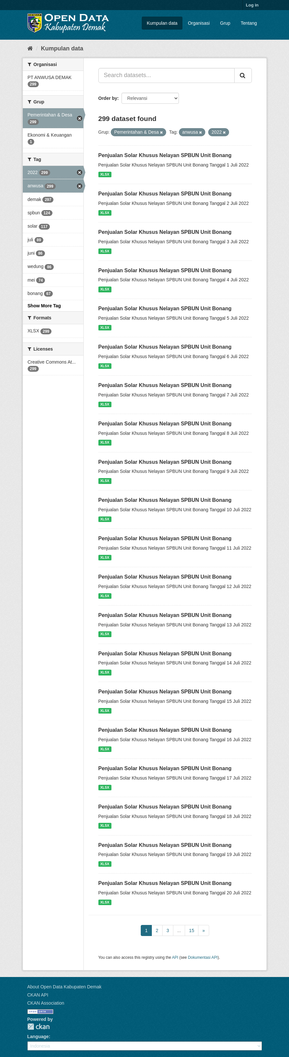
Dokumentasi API (203, 957)
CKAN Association (46, 1003)
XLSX (104, 174)
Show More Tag (44, 305)
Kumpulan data (162, 23)
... (179, 930)
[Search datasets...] (166, 75)
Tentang (249, 23)
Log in (252, 5)
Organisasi (199, 23)
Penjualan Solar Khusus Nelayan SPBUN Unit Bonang (165, 155)
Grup (225, 23)
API (175, 957)
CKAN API (38, 994)
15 (191, 930)
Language (38, 1036)
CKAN (38, 1026)
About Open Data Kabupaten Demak (64, 986)
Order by (107, 98)
